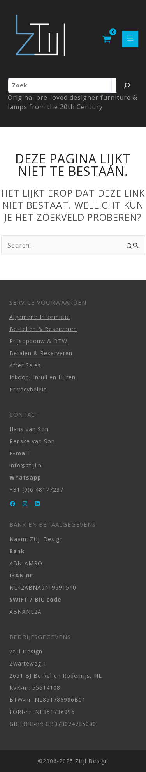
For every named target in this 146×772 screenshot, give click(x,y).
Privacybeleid (28, 389)
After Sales (25, 365)
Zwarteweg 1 (28, 663)
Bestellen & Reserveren (43, 329)
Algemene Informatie (39, 316)
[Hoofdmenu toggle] (130, 39)
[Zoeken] (127, 85)
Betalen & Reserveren (40, 353)
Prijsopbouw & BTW (38, 341)
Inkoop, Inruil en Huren (42, 377)
